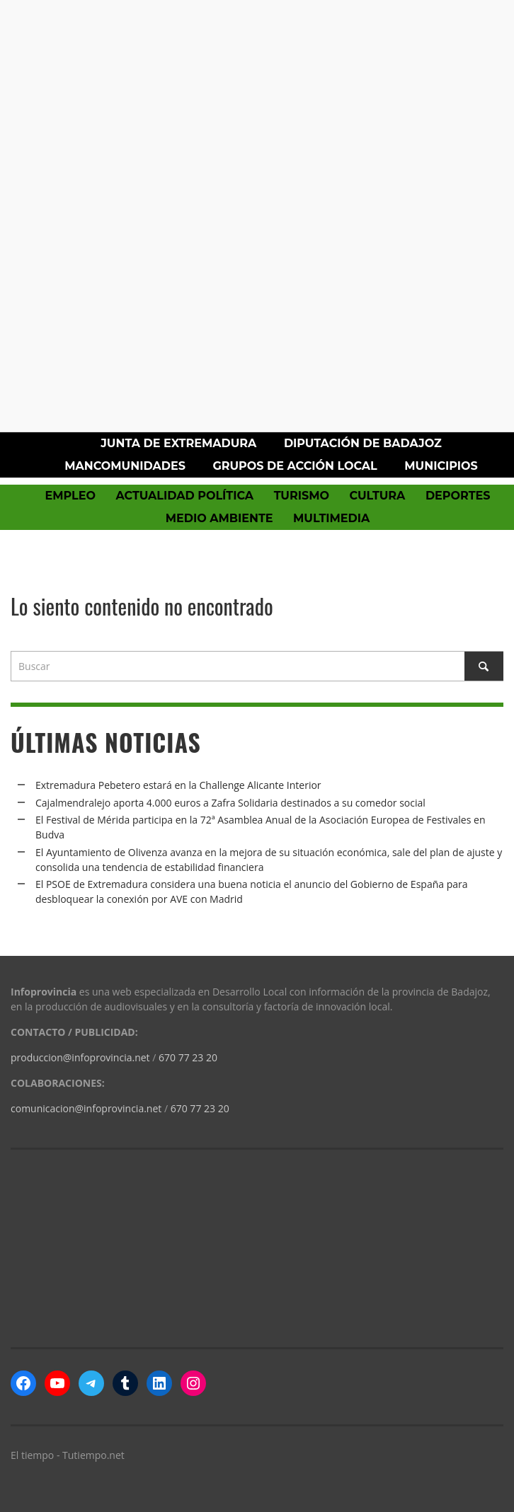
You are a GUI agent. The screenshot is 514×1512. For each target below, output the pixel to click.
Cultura (377, 495)
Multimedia (331, 518)
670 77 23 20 (188, 1057)
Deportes (458, 495)
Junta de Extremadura (178, 443)
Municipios (440, 466)
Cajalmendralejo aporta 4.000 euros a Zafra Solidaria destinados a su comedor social (230, 802)
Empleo (70, 495)
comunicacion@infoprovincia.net (86, 1108)
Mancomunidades (124, 466)
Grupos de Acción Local (294, 466)
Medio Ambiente (219, 518)
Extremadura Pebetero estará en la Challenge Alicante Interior (178, 785)
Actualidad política (185, 495)
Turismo (301, 495)
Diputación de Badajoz (363, 443)
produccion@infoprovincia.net (80, 1057)
